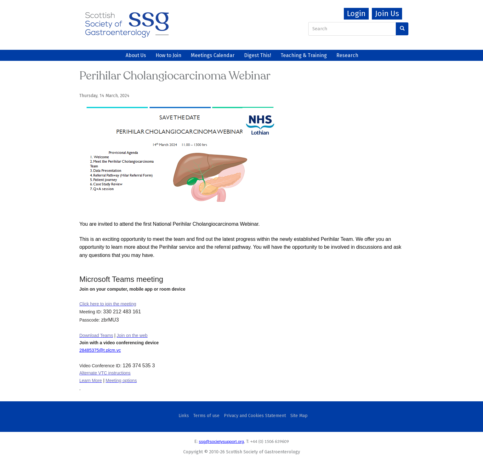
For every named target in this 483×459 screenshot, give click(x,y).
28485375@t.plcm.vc (100, 350)
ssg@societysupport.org (221, 441)
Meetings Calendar (213, 55)
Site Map (299, 415)
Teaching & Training (304, 55)
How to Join (168, 55)
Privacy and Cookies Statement (255, 415)
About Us (136, 55)
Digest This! (257, 55)
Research (347, 55)
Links (184, 415)
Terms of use (206, 415)
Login (356, 13)
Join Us (387, 13)
